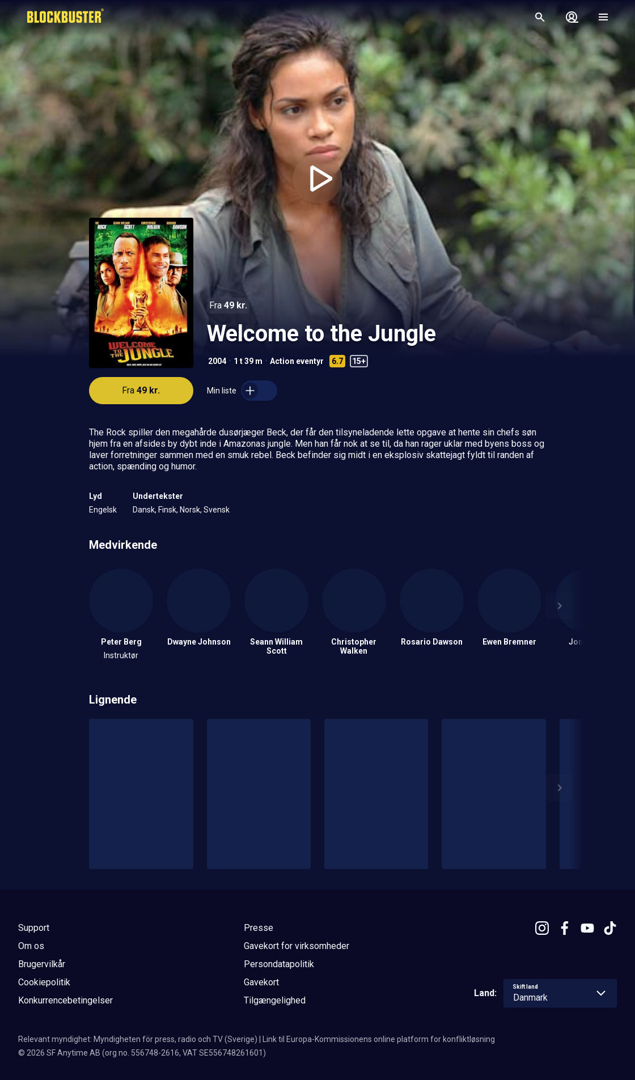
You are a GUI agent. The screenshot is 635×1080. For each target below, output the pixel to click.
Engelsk (103, 509)
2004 (217, 361)
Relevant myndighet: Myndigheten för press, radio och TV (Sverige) (137, 1039)
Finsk (167, 509)
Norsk (190, 509)
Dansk (144, 509)
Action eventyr (297, 361)
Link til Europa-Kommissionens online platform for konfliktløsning (379, 1039)
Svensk (217, 509)
